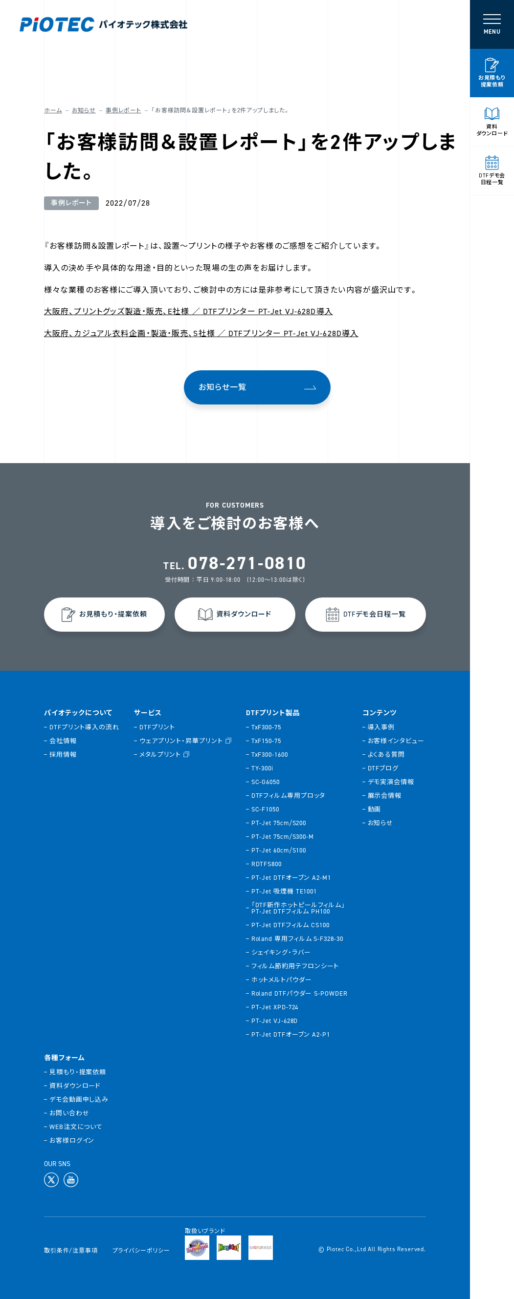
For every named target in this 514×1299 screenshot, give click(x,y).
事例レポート (123, 110)
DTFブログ (383, 768)
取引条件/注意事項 (71, 1251)
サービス (148, 713)
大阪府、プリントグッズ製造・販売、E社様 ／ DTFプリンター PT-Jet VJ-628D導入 (188, 311)
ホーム (53, 110)
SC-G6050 (265, 782)
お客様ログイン (71, 1140)
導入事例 (381, 727)
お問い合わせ (69, 1113)
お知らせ (84, 110)
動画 (374, 809)
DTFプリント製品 (273, 713)
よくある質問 (386, 754)
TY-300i (262, 768)
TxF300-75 (266, 727)
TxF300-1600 (269, 754)
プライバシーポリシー (141, 1251)
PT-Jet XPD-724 (275, 1007)
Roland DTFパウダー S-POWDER (299, 993)
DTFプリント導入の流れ (84, 727)
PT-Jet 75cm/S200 (279, 823)
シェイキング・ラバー (281, 952)
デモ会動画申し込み (79, 1099)
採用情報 (63, 754)
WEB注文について (76, 1127)
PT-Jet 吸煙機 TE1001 (284, 891)
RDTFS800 (266, 864)
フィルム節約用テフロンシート (295, 966)
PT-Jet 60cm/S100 (279, 850)
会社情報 (63, 741)
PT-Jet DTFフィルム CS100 (290, 925)
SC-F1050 (265, 809)
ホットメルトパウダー (281, 980)
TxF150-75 (266, 741)
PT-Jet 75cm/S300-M (282, 836)
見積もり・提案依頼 (77, 1072)
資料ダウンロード (75, 1086)
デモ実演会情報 (391, 782)
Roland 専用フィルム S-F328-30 (297, 939)
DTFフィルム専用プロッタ (288, 795)
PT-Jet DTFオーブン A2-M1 (291, 877)
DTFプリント (157, 727)
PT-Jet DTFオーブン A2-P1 (290, 1034)
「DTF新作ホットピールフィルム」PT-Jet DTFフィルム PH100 (298, 908)
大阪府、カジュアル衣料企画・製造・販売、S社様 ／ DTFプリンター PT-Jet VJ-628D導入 (201, 333)
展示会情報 (385, 795)
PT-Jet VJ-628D (274, 1021)
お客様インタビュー (396, 741)
